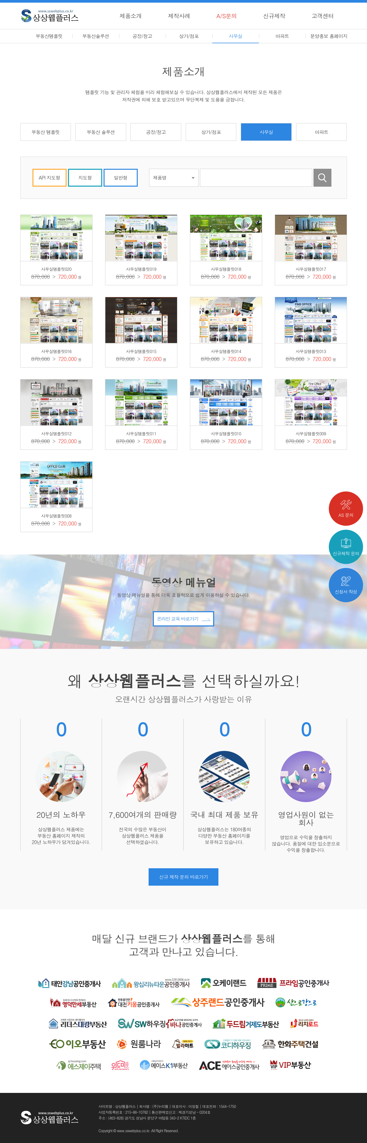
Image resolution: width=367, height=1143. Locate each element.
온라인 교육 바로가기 (183, 642)
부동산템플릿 (49, 36)
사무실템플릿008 (56, 516)
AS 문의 (346, 509)
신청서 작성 (346, 585)
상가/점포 (189, 36)
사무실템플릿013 (311, 351)
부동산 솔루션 (101, 132)
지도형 (85, 177)
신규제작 (274, 16)
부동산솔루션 (95, 36)
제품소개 (131, 16)
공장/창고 (142, 36)
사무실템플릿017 (311, 269)
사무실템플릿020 (56, 269)
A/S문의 (227, 16)
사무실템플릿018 (226, 269)
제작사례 (179, 16)
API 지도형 (49, 177)
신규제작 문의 (346, 547)
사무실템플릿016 (56, 351)
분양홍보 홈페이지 (328, 36)
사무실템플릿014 (226, 351)
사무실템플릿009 (311, 434)
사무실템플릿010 (226, 434)
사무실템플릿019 (141, 269)
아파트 (282, 36)
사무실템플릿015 (141, 351)
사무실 (235, 36)
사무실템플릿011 (141, 434)
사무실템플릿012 (56, 434)
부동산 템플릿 (45, 132)
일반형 (120, 177)
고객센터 (323, 16)
